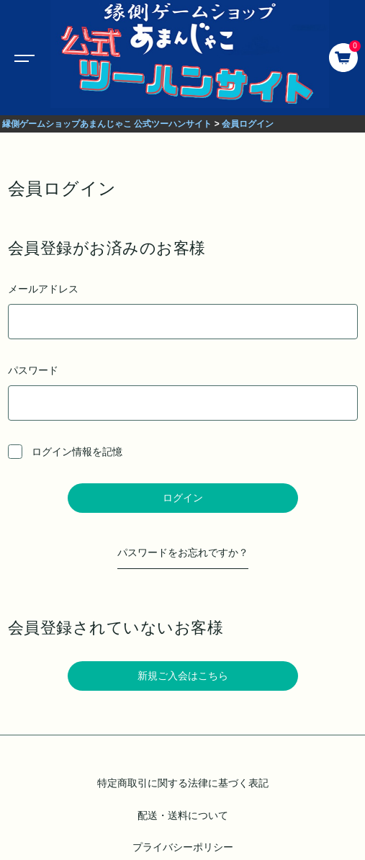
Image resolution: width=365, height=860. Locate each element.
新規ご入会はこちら (183, 675)
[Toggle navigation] (21, 57)
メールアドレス (183, 311)
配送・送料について (183, 815)
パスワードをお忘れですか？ (182, 552)
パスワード (183, 392)
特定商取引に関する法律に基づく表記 (183, 783)
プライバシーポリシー (182, 847)
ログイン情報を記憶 (65, 451)
